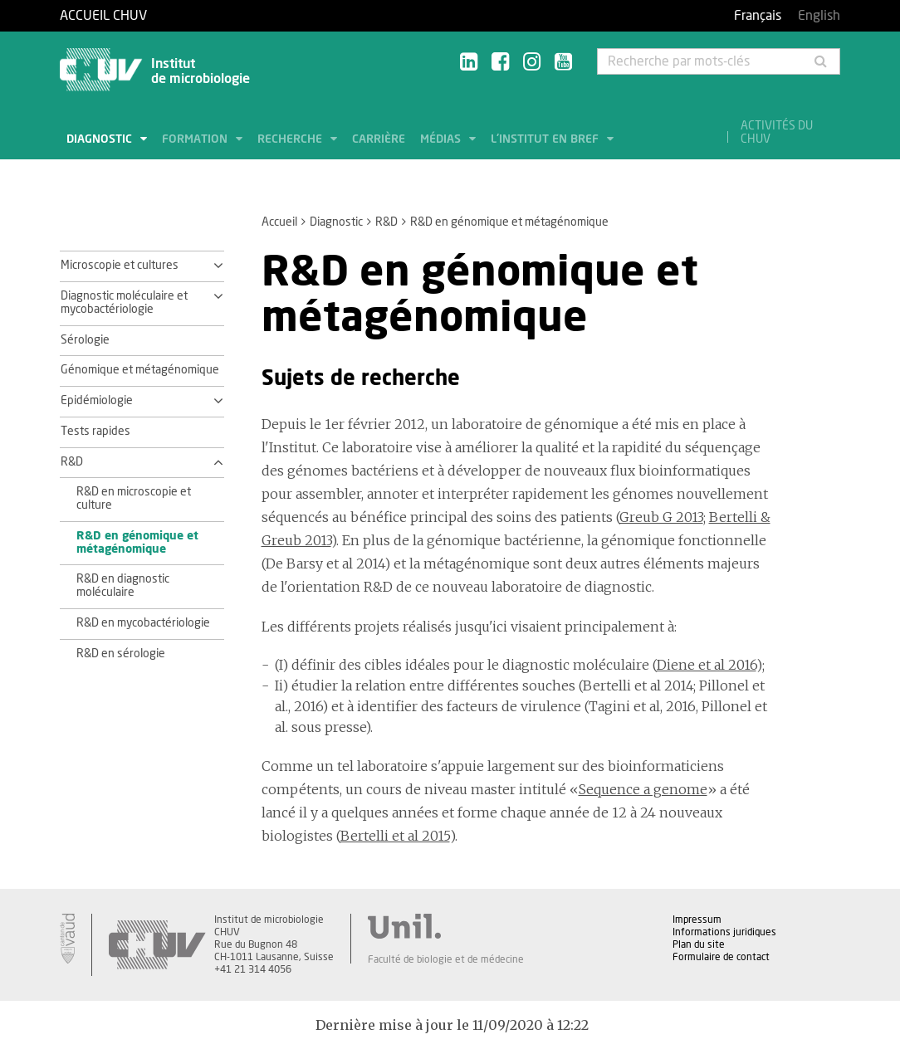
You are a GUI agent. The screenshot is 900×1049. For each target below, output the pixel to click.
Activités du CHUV (777, 132)
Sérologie (85, 340)
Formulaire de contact (721, 957)
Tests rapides (95, 431)
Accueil (279, 222)
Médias (442, 139)
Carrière (378, 139)
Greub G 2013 (661, 517)
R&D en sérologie (120, 654)
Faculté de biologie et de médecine (446, 959)
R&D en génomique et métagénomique (137, 542)
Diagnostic (100, 139)
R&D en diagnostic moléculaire (122, 585)
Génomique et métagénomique (140, 370)
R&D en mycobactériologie (143, 623)
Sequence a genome (643, 789)
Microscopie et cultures (120, 265)
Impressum (697, 920)
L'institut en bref (546, 139)
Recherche (291, 139)
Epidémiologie (97, 401)
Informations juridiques (724, 932)
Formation (196, 139)
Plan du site (699, 944)
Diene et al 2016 (706, 664)
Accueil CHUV (103, 15)
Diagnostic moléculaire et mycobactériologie (124, 302)
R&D (386, 222)
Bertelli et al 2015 (395, 835)
